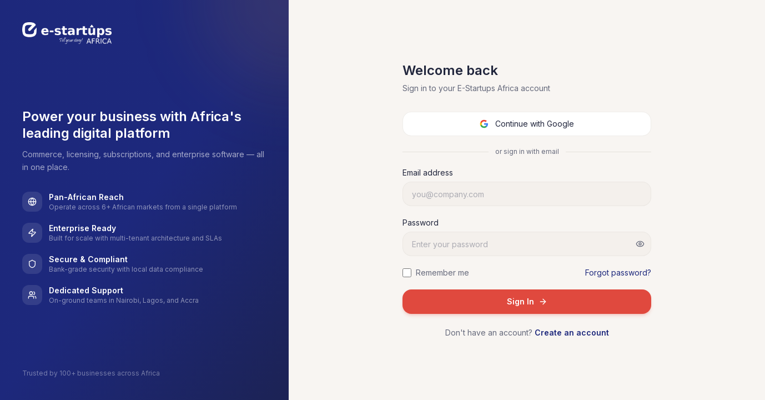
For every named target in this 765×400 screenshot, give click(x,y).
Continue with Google (527, 123)
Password (420, 222)
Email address (427, 172)
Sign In (527, 301)
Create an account (572, 332)
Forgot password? (618, 272)
